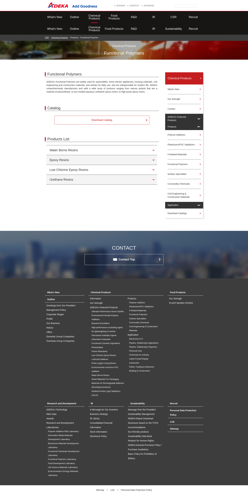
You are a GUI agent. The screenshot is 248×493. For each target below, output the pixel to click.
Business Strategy (99, 402)
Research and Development (61, 391)
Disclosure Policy (98, 424)
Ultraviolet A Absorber (101, 328)
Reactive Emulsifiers (101, 312)
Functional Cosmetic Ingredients (106, 332)
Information (95, 287)
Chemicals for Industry (139, 343)
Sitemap (174, 417)
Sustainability (173, 17)
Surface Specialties (137, 307)
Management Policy (56, 298)
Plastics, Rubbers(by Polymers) (143, 335)
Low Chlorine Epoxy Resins (104, 344)
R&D (134, 17)
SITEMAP (120, 5)
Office (49, 320)
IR (153, 17)
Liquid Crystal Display (138, 347)
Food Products (114, 17)
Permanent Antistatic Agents (104, 324)
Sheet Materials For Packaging (105, 367)
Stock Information (98, 420)
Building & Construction (139, 359)
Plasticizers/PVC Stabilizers (141, 295)
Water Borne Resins (100, 363)
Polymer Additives (137, 291)
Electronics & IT (136, 327)
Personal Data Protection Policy (136, 478)
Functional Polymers (138, 303)
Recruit (193, 17)
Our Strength (175, 287)
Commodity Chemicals (139, 311)
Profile (49, 307)
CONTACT (134, 5)
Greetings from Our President (60, 294)
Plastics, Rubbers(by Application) (143, 331)
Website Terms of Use (155, 482)
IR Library (95, 407)
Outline (74, 17)
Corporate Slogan (55, 302)
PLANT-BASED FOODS (181, 291)
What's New (54, 17)
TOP (47, 26)
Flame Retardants (99, 340)
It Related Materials (137, 299)
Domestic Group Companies (60, 325)
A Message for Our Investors (104, 398)
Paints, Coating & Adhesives (141, 355)
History (49, 316)
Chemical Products (94, 17)
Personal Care (135, 339)
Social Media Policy (128, 482)
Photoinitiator (97, 336)
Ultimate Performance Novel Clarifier (108, 300)
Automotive (134, 351)
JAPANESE (148, 5)
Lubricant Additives (100, 347)
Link (172, 410)
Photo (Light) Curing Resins (104, 351)
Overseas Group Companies (60, 329)
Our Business (53, 311)
